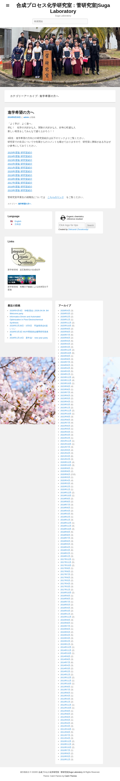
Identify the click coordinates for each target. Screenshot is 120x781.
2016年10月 (65, 592)
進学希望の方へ (21, 112)
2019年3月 (65, 514)
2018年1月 (65, 556)
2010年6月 (65, 753)
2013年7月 (65, 689)
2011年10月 (65, 729)
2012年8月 (65, 714)
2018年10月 (65, 529)
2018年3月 (65, 550)
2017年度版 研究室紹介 (20, 182)
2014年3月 (65, 668)
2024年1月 (65, 374)
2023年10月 (65, 383)
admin (26, 117)
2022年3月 (65, 435)
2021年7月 (65, 447)
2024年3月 (65, 371)
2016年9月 (65, 595)
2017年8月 (65, 571)
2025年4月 (65, 344)
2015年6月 (65, 629)
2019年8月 (65, 501)
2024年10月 (65, 353)
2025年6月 (65, 338)
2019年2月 (65, 517)
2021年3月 (65, 456)
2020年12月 (65, 462)
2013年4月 (65, 696)
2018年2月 (65, 553)
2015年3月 (65, 638)
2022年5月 (65, 429)
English (18, 221)
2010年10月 (65, 747)
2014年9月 (65, 656)
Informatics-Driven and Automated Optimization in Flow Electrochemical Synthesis (26, 319)
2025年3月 (65, 347)
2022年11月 (65, 410)
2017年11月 (65, 562)
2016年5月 (65, 605)
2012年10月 (65, 708)
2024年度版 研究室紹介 (20, 156)
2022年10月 (65, 414)
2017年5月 (65, 580)
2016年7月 (65, 602)
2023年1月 (65, 407)
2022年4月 (65, 432)
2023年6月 (65, 395)
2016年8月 (65, 598)
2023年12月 (65, 377)
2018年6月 (65, 541)
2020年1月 (65, 489)
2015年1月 (65, 644)
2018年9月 (65, 532)
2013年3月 (65, 699)
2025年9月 (65, 329)
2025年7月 (65, 335)
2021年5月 (65, 450)
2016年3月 (65, 611)
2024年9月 (65, 356)
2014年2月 (65, 671)
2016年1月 (65, 614)
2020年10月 (65, 465)
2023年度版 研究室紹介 (20, 160)
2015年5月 (65, 632)
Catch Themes (71, 776)
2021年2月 (65, 459)
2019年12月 (65, 492)
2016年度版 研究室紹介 (20, 186)
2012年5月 (65, 720)
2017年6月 (65, 577)
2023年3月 (65, 404)
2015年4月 (65, 635)
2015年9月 (65, 620)
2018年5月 (65, 544)
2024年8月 (65, 359)
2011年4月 (65, 738)
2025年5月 (65, 341)
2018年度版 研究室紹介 (20, 179)
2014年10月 (65, 653)
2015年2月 (65, 641)
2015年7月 (65, 626)
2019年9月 (65, 498)
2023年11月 (65, 380)
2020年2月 (65, 486)
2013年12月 (65, 677)
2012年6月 (65, 717)
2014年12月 (65, 647)
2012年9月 (65, 711)
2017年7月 (65, 574)
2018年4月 (65, 547)
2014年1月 (65, 674)
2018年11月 (65, 526)
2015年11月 (65, 617)
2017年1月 (65, 589)
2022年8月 (65, 420)
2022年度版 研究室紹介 (20, 164)
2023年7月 (65, 392)
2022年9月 (65, 416)
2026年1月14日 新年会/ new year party (29, 338)
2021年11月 (65, 441)
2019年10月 (65, 495)
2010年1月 (65, 759)
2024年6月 (65, 365)
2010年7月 (65, 750)
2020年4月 (65, 480)
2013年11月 (65, 680)
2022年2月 (65, 438)
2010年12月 (65, 741)
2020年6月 (65, 474)
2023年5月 (65, 398)
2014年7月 (65, 662)
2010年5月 (65, 756)
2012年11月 (65, 705)
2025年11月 (65, 323)
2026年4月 (65, 310)
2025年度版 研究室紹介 (20, 152)
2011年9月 (65, 732)
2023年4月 (65, 401)
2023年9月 (65, 386)
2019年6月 (65, 507)
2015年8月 (65, 623)
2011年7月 (65, 735)
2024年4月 (65, 368)
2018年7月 (65, 538)
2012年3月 (65, 726)
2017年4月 (65, 583)
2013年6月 (65, 693)
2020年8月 (65, 471)
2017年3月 (65, 586)
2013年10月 (65, 683)
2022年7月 (65, 423)
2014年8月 (65, 659)
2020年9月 (65, 468)
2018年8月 (65, 535)
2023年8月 (65, 389)
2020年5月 (65, 477)
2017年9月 (65, 568)
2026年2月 (65, 316)
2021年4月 (65, 453)
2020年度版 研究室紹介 (20, 171)
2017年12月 (65, 559)
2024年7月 (65, 362)
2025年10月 (65, 325)
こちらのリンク (56, 197)
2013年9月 (65, 686)
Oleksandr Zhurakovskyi (78, 229)
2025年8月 (65, 332)
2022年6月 (65, 426)
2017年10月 (65, 565)
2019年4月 (65, 511)
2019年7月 (65, 505)
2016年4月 (65, 608)
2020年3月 (65, 483)
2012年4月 (65, 723)
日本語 (18, 224)
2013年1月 (65, 702)
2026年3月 (65, 313)
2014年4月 (65, 665)
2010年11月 (65, 744)
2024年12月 (65, 350)
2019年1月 (65, 520)
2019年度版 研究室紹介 (20, 175)
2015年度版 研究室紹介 (20, 190)
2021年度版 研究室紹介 (20, 167)
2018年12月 (65, 523)
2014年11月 (65, 650)
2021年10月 (65, 444)
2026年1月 (65, 319)
